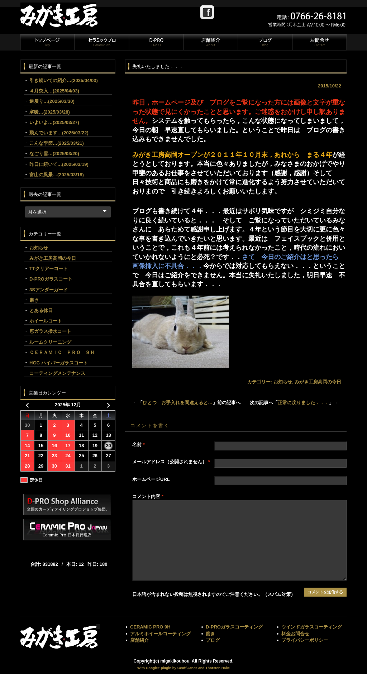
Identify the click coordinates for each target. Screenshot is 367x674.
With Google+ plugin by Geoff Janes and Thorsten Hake (183, 668)
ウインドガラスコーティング (311, 627)
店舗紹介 (210, 42)
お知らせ (282, 381)
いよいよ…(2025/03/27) (54, 122)
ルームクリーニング (50, 342)
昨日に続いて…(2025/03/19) (59, 164)
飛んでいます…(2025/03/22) (59, 132)
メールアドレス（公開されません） (171, 461)
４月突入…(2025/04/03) (54, 91)
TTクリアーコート (48, 268)
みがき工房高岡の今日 (318, 381)
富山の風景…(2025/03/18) (56, 174)
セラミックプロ (101, 42)
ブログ (265, 42)
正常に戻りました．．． (303, 402)
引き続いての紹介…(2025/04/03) (63, 80)
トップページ (47, 42)
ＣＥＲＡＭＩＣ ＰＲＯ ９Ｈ (62, 352)
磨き (34, 300)
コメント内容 (147, 496)
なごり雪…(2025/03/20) (54, 153)
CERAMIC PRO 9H (150, 627)
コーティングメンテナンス (57, 373)
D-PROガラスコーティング (234, 627)
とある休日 (41, 310)
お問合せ (319, 42)
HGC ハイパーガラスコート (58, 362)
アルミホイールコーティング (160, 633)
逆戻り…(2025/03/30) (52, 101)
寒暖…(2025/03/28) (49, 112)
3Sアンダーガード (48, 289)
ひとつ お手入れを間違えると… (178, 402)
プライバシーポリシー (304, 640)
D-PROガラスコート (50, 279)
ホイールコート (45, 321)
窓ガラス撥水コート (50, 331)
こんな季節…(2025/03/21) (56, 143)
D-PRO (156, 42)
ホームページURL (151, 479)
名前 (138, 444)
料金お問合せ (295, 633)
